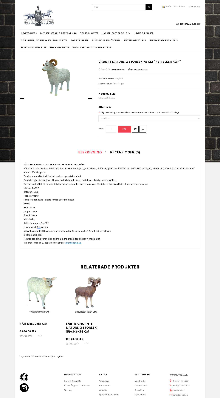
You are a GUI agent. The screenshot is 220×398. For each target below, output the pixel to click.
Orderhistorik (141, 386)
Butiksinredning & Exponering (58, 33)
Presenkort (104, 386)
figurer (60, 357)
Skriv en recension (138, 69)
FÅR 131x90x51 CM (33, 324)
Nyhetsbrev (140, 395)
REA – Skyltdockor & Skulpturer (92, 47)
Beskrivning (88, 153)
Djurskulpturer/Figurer (106, 40)
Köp (124, 129)
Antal (101, 128)
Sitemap (68, 390)
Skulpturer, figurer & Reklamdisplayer (44, 40)
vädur (28, 357)
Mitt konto (140, 381)
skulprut (52, 357)
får (33, 357)
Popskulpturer (79, 40)
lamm (44, 357)
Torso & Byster (89, 33)
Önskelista (139, 390)
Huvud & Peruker (143, 33)
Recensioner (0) (126, 153)
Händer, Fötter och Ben (116, 33)
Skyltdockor (29, 33)
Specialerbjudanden (108, 395)
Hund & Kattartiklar (34, 47)
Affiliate (103, 390)
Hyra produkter (59, 47)
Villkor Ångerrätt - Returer (77, 386)
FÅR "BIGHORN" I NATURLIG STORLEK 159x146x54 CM (81, 328)
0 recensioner (118, 69)
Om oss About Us (72, 381)
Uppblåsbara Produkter (163, 40)
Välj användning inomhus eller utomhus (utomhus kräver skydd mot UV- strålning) (139, 112)
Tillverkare (104, 381)
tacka (38, 357)
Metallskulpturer (135, 40)
